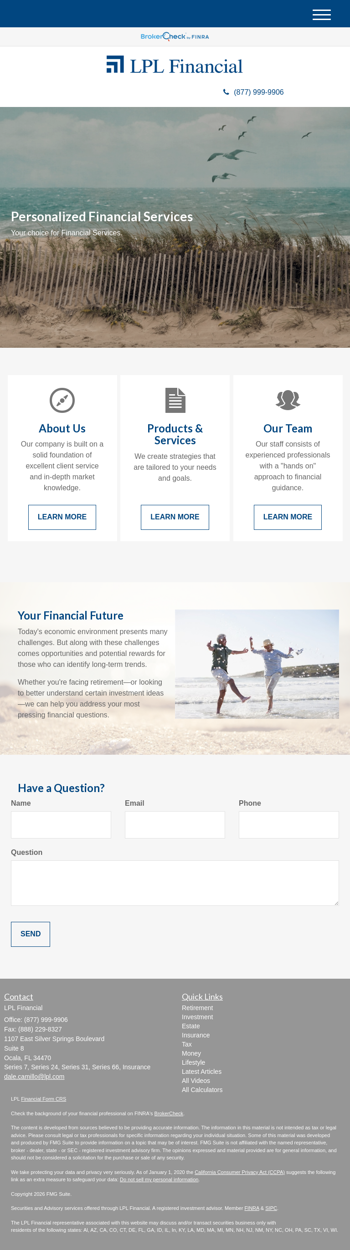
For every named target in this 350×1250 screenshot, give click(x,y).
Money (191, 1053)
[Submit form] (30, 934)
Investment (197, 1017)
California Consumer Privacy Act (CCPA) (240, 1172)
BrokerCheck (169, 1113)
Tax (187, 1044)
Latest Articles (201, 1071)
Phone (250, 803)
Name (21, 803)
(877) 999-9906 (253, 92)
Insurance (196, 1035)
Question (26, 852)
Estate (191, 1026)
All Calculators (202, 1089)
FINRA (251, 1208)
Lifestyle (193, 1062)
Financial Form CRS (43, 1099)
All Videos (196, 1080)
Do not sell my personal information (159, 1179)
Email (134, 803)
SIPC (271, 1208)
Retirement (197, 1007)
